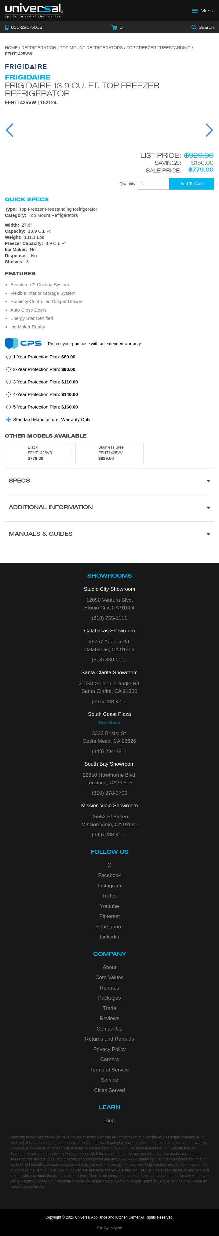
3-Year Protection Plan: (45, 381)
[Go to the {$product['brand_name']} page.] (26, 66)
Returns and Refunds (109, 1039)
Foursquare (109, 927)
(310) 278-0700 (109, 793)
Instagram (109, 886)
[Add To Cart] (191, 184)
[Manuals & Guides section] (109, 535)
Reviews (109, 1018)
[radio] (40, 358)
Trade (109, 1008)
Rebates (109, 988)
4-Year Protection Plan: (45, 394)
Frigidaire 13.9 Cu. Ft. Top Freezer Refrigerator (82, 89)
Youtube (109, 906)
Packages (109, 998)
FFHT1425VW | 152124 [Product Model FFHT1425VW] (31, 102)
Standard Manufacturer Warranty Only (51, 419)
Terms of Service (109, 1070)
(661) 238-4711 (109, 702)
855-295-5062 (126, 1159)
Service (109, 1080)
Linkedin (109, 937)
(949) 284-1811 (109, 751)
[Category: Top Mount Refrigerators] (109, 215)
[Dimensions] (109, 231)
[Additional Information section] (109, 508)
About (109, 967)
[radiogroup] (109, 390)
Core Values (109, 977)
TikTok (109, 896)
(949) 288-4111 (109, 835)
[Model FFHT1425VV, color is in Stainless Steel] (109, 453)
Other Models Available (45, 436)
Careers (109, 1059)
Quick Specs (27, 199)
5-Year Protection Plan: (45, 406)
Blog (109, 1120)
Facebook (109, 875)
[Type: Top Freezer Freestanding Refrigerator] (109, 209)
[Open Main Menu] (203, 11)
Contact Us (109, 1029)
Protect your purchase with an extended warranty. (95, 343)
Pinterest (109, 916)
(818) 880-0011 (109, 660)
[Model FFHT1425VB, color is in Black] (39, 453)
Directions (109, 722)
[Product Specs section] (109, 481)
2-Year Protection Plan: (44, 369)
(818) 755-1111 (109, 618)
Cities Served (109, 1090)
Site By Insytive (109, 1228)
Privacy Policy (109, 1049)
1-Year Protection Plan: (44, 356)
